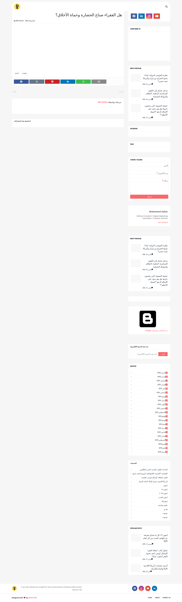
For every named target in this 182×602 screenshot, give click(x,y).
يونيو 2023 (163, 420)
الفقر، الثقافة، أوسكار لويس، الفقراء (154, 478)
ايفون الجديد (163, 497)
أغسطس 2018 (161, 440)
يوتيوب (24, 73)
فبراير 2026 (162, 377)
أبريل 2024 (163, 400)
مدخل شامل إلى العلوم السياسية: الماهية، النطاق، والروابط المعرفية (157, 93)
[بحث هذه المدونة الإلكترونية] (144, 354)
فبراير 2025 (162, 385)
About (157, 598)
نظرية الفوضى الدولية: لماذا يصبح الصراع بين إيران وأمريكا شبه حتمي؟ (155, 78)
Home (150, 598)
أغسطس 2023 (161, 412)
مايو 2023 (163, 424)
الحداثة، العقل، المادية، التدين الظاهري (154, 470)
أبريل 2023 (163, 428)
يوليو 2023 (163, 416)
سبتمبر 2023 (162, 408)
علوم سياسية (163, 505)
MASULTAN (32, 598)
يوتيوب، (165, 517)
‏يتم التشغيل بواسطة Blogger (148, 329)
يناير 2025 (163, 388)
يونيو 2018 (163, 444)
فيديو (17, 73)
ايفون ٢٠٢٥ (163, 493)
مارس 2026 (162, 373)
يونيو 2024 (163, 396)
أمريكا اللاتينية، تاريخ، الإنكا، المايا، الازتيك (153, 481)
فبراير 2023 (163, 436)
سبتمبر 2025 (162, 381)
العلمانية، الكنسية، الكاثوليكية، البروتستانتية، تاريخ (150, 474)
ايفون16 (165, 501)
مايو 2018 (163, 448)
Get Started (163, 222)
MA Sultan (20, 21)
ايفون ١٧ (164, 489)
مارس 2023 (162, 432)
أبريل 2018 (163, 452)
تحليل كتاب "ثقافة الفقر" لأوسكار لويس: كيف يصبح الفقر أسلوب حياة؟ (157, 553)
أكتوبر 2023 (163, 404)
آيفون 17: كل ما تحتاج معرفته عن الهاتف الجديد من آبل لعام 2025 (155, 538)
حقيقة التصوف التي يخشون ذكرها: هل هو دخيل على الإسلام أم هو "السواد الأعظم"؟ (156, 110)
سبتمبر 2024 (162, 392)
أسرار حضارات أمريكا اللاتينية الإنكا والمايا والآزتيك (156, 567)
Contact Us (166, 598)
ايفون (165, 485)
